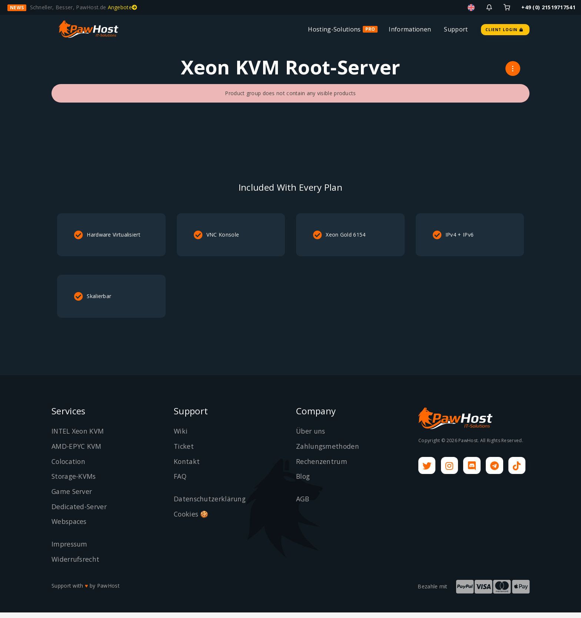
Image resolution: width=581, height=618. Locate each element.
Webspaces (70, 527)
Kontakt (187, 466)
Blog (303, 482)
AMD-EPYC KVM (77, 452)
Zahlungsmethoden (328, 452)
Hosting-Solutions (334, 29)
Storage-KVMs (75, 482)
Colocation (69, 466)
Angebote (122, 7)
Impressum (70, 549)
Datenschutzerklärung (211, 504)
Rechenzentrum (322, 466)
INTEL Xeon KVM (78, 436)
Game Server (72, 497)
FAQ (180, 482)
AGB (303, 504)
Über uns (311, 436)
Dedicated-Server (80, 512)
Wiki (181, 436)
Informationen (410, 29)
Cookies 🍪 (192, 519)
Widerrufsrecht (77, 565)
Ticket (184, 452)
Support (456, 29)
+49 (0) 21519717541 (548, 7)
